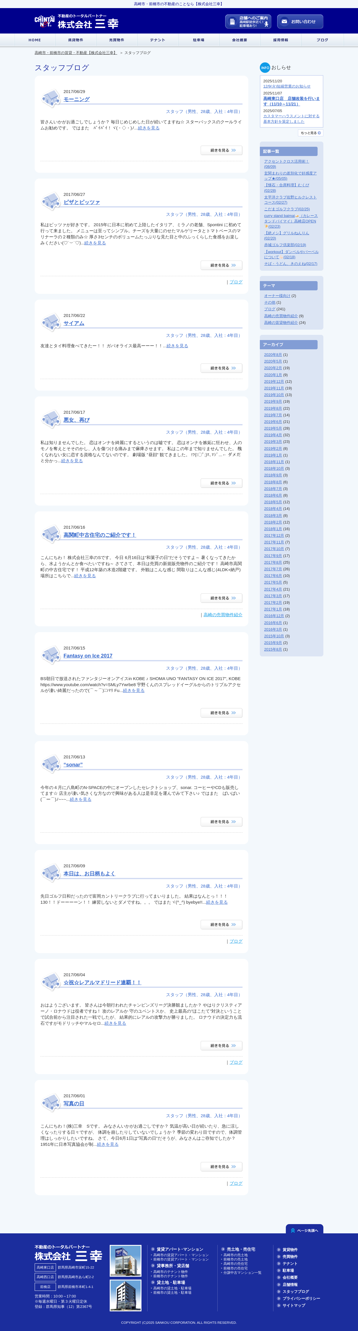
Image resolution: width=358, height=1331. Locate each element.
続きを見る (149, 127)
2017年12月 (274, 535)
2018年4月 (273, 508)
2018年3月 (273, 515)
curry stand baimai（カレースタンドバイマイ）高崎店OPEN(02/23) (291, 221)
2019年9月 (273, 401)
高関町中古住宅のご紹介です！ (100, 535)
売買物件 (290, 1256)
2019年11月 (274, 388)
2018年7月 (273, 489)
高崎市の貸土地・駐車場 (172, 1288)
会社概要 (290, 1277)
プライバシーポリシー (301, 1298)
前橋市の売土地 (235, 1259)
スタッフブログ (296, 1291)
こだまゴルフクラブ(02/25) (287, 209)
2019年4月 (273, 435)
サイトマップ (294, 1305)
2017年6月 (273, 575)
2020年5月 (273, 361)
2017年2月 (273, 602)
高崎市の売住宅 (235, 1263)
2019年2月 (273, 448)
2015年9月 (273, 643)
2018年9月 (273, 475)
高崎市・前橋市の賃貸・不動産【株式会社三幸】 (76, 53)
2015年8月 (273, 649)
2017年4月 (273, 589)
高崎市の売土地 (235, 1255)
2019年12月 (274, 381)
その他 (269, 302)
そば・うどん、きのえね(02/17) (290, 263)
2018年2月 (273, 522)
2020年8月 (273, 354)
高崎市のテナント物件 (170, 1272)
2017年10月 (274, 549)
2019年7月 (273, 415)
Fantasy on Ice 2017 (88, 656)
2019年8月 (273, 408)
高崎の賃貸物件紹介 (281, 322)
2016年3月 (273, 629)
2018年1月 (273, 529)
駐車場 (288, 1270)
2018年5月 (273, 502)
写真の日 (74, 1104)
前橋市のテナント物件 (170, 1276)
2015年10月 (274, 636)
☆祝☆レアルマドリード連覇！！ (102, 982)
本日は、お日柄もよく (89, 874)
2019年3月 (273, 441)
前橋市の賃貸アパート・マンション (181, 1259)
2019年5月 (273, 428)
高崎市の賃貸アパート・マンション (181, 1255)
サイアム (74, 323)
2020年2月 (273, 368)
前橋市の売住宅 (235, 1268)
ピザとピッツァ (82, 202)
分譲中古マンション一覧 (242, 1272)
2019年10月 (274, 395)
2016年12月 (274, 616)
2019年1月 (273, 455)
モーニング (77, 99)
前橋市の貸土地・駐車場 (172, 1292)
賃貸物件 (290, 1250)
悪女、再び (77, 420)
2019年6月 (273, 421)
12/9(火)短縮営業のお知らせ (287, 86)
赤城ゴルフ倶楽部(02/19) (285, 245)
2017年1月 (273, 609)
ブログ (236, 281)
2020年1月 (273, 375)
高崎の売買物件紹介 (223, 614)
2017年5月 (273, 582)
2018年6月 (273, 495)
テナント (290, 1263)
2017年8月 (273, 562)
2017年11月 (274, 542)
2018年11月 (274, 462)
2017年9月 (273, 556)
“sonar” (73, 765)
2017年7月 (273, 569)
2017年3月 (273, 596)
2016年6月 (273, 623)
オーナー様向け (277, 296)
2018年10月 (274, 468)
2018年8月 (273, 482)
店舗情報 (290, 1284)
